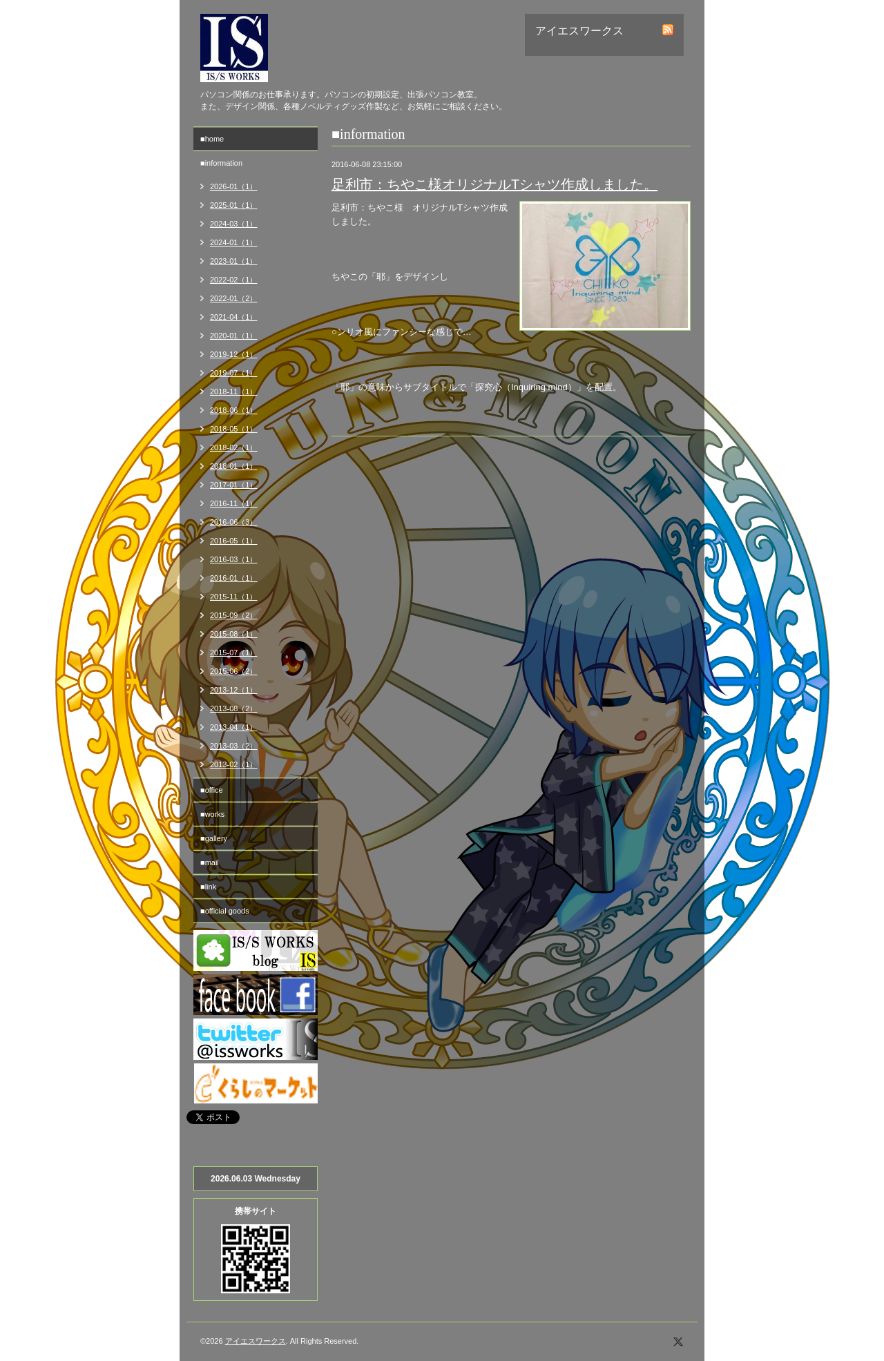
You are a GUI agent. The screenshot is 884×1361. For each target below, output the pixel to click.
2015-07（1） (234, 652)
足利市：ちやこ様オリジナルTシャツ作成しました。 (494, 184)
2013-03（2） (234, 746)
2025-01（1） (234, 205)
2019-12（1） (234, 354)
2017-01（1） (234, 485)
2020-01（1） (234, 335)
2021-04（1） (234, 317)
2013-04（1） (234, 727)
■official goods (224, 911)
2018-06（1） (234, 410)
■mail (209, 862)
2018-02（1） (234, 447)
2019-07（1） (234, 373)
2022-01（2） (234, 298)
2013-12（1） (234, 690)
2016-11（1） (234, 503)
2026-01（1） (234, 186)
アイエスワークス (255, 1341)
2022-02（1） (234, 280)
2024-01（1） (234, 242)
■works (212, 814)
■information (221, 163)
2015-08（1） (234, 634)
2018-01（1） (234, 466)
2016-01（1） (234, 578)
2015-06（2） (234, 671)
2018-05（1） (234, 429)
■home (212, 139)
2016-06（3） (234, 522)
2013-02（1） (234, 764)
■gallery (213, 838)
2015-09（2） (234, 615)
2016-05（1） (234, 541)
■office (211, 790)
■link (208, 886)
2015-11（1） (234, 596)
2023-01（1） (234, 261)
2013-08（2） (234, 708)
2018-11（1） (234, 391)
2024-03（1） (234, 224)
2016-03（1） (234, 559)
